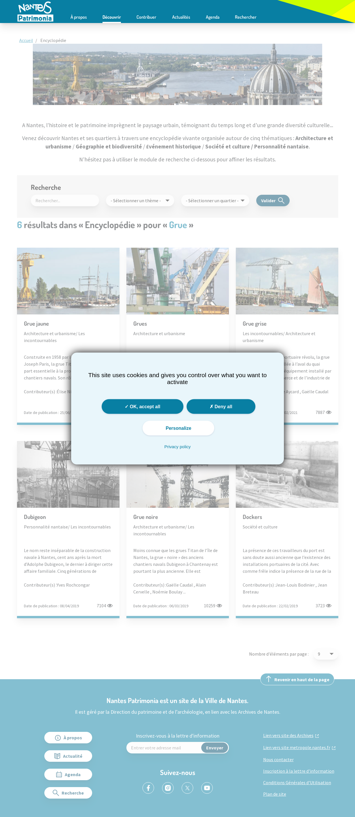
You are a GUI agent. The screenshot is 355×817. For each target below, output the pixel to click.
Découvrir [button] (111, 17)
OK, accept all (142, 406)
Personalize (178, 428)
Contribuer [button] (146, 17)
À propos (79, 17)
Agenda (212, 17)
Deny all (221, 406)
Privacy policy (177, 446)
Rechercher (246, 17)
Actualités (181, 17)
